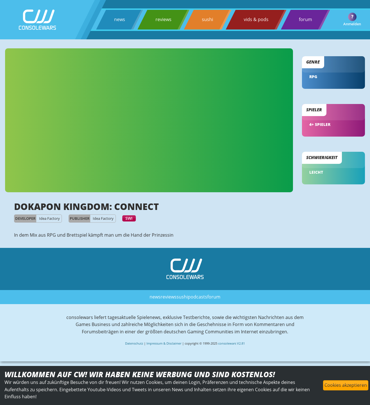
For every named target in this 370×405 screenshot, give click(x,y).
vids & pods (256, 19)
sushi (207, 19)
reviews (163, 19)
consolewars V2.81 (231, 343)
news (119, 19)
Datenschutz (134, 343)
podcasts (197, 297)
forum (305, 19)
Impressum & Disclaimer (163, 343)
